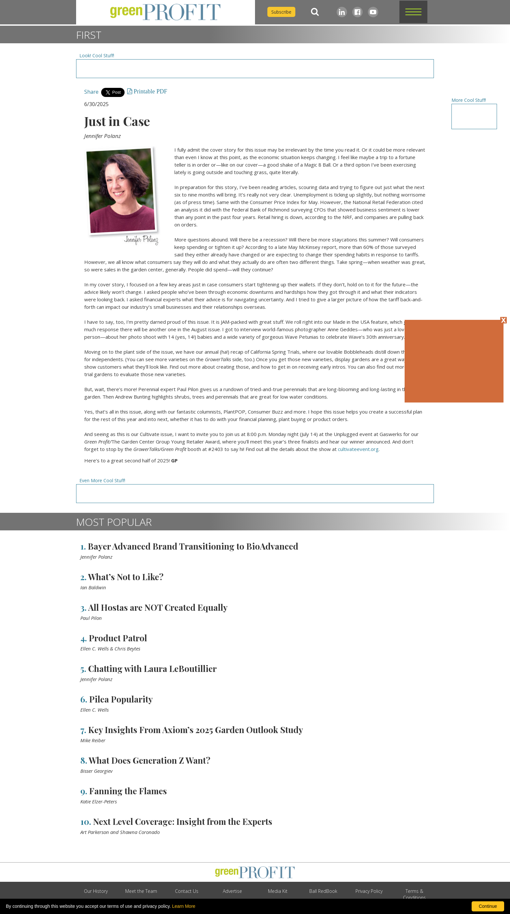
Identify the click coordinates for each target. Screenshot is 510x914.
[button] (413, 12)
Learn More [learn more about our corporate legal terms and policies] (183, 906)
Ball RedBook (323, 891)
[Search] (314, 12)
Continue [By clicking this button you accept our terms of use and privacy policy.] (488, 906)
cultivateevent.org (358, 449)
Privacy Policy (369, 891)
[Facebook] (357, 12)
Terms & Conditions (414, 894)
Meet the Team (141, 891)
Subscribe (281, 12)
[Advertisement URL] (255, 68)
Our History (96, 891)
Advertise (232, 891)
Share (91, 91)
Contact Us (186, 891)
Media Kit (278, 891)
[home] (165, 12)
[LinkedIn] (342, 12)
